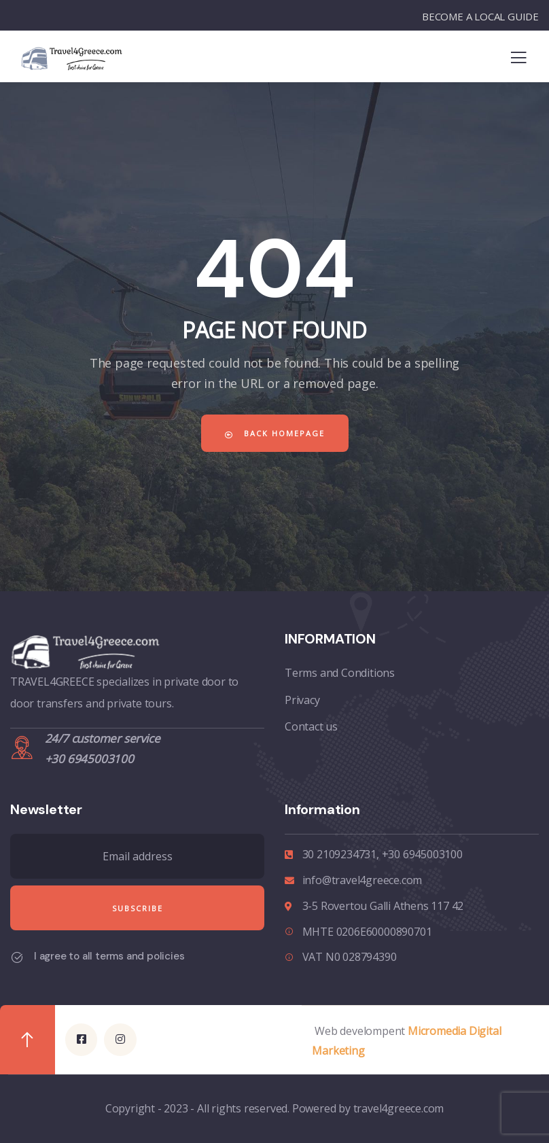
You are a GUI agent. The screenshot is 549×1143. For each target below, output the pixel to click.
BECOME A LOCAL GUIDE (480, 16)
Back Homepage (275, 433)
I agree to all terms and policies (109, 956)
